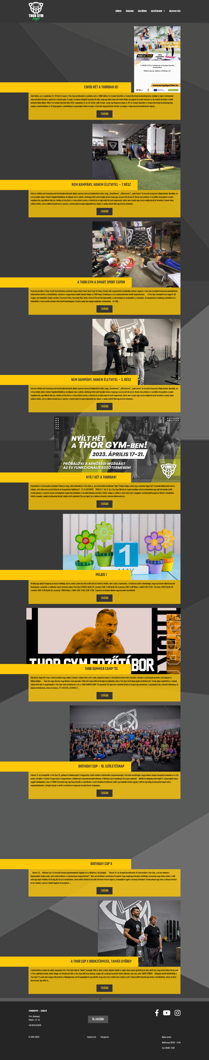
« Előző (91, 999)
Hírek (118, 11)
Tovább (104, 114)
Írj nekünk (98, 1019)
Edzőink (142, 11)
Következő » (116, 999)
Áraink (130, 11)
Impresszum (91, 1037)
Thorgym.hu (104, 1037)
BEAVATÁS (174, 11)
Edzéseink (157, 11)
